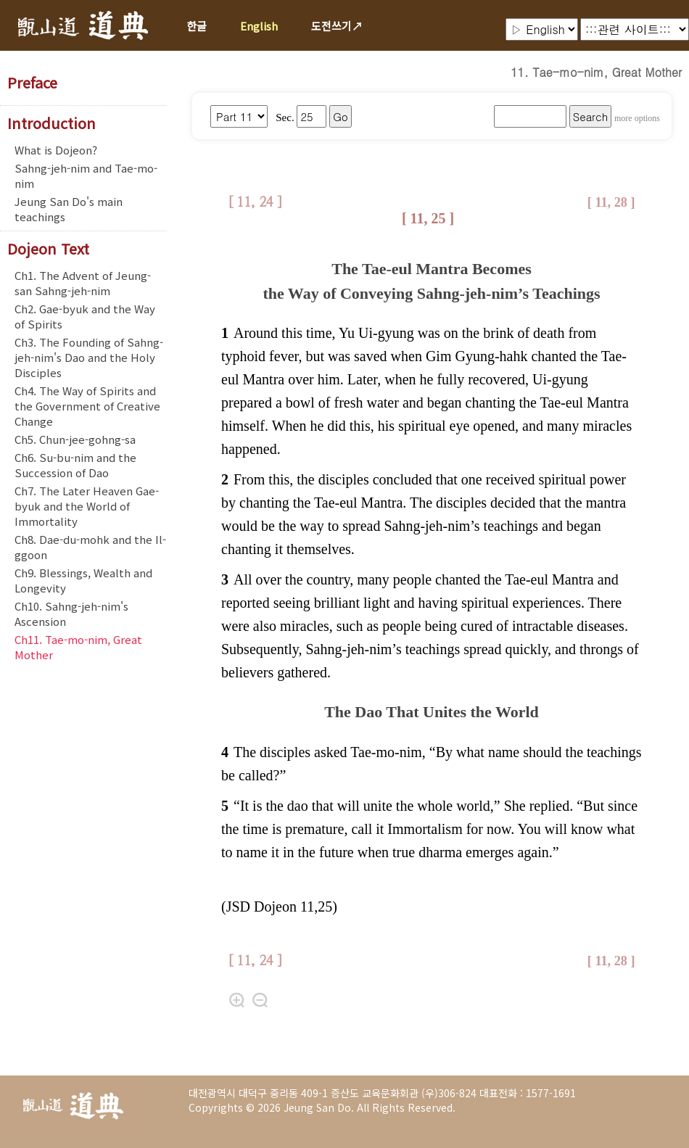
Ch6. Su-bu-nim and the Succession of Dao (75, 465)
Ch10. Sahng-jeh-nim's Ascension (71, 613)
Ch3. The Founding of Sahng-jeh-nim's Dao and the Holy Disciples (89, 357)
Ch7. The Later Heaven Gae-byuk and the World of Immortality (87, 506)
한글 (196, 25)
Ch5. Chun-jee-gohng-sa (75, 439)
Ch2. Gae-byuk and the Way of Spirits (85, 316)
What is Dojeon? (56, 149)
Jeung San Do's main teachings (69, 209)
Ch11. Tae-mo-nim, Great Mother (78, 647)
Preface (32, 83)
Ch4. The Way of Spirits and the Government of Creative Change (87, 406)
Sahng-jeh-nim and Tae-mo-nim (86, 175)
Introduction (51, 123)
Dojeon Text (48, 249)
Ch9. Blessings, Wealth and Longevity (83, 580)
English (259, 25)
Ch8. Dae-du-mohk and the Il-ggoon (90, 547)
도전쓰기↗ (337, 25)
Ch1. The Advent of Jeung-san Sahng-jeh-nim (83, 283)
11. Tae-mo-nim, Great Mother (596, 72)
